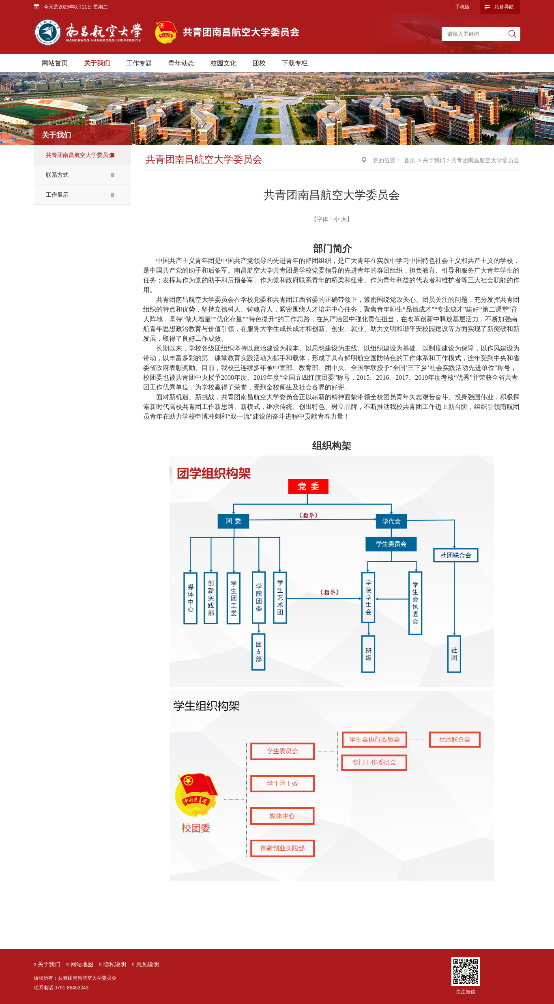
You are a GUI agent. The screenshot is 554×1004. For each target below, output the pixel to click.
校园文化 (223, 63)
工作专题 (139, 63)
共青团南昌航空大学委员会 (80, 155)
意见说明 (147, 964)
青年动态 (181, 63)
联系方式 (57, 175)
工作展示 (57, 194)
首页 (409, 160)
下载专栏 (295, 63)
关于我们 (97, 63)
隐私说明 (114, 964)
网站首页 (55, 63)
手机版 (462, 7)
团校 (259, 63)
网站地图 (82, 964)
